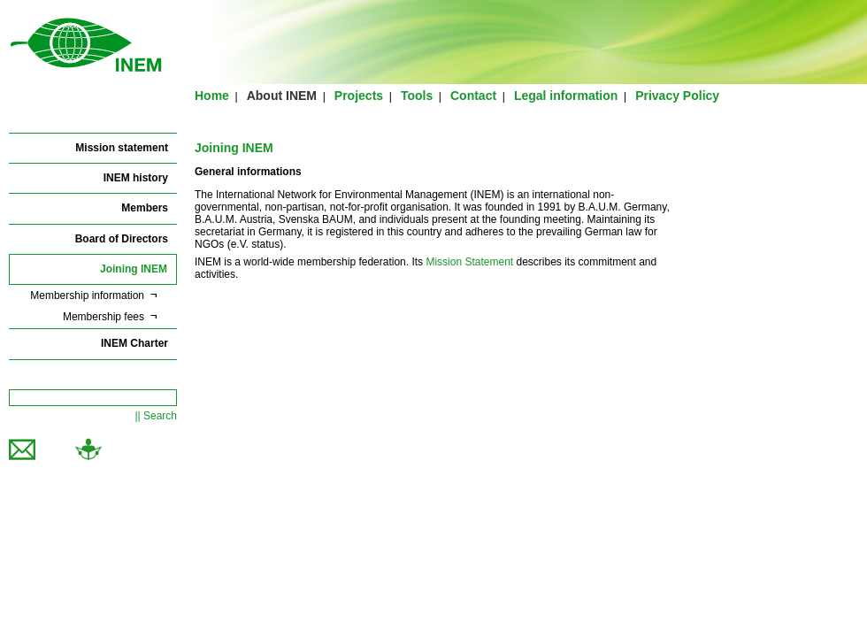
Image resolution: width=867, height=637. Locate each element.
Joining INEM (133, 269)
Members (144, 208)
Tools (417, 95)
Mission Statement (469, 262)
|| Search (155, 416)
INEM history (136, 178)
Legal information (566, 95)
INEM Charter (134, 343)
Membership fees (103, 317)
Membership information (87, 295)
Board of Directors (121, 239)
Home (212, 95)
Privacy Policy (677, 95)
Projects (358, 95)
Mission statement (121, 148)
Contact (473, 95)
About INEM (282, 95)
